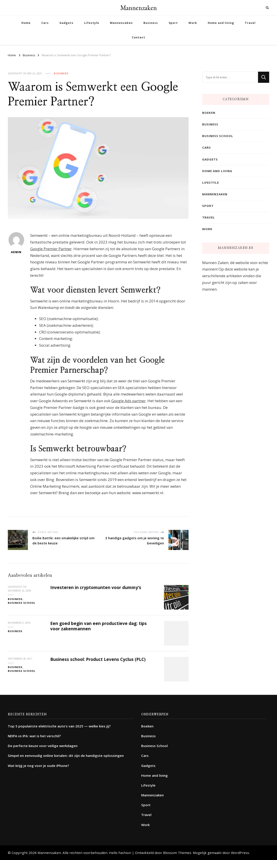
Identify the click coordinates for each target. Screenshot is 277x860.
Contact (138, 37)
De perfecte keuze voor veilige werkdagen (43, 745)
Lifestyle (91, 23)
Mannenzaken (138, 7)
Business (150, 23)
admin (16, 243)
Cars (45, 23)
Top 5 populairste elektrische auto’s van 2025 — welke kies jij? (59, 726)
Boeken (208, 113)
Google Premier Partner (51, 248)
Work (193, 23)
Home (26, 23)
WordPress (240, 852)
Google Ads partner (128, 400)
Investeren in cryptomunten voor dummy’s (95, 587)
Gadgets (66, 23)
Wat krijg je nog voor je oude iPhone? (38, 765)
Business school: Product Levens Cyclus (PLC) (98, 659)
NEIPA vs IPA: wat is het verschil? (34, 736)
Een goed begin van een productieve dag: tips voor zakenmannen (98, 626)
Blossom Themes (177, 852)
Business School (21, 602)
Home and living (221, 23)
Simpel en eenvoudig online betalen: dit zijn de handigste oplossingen (66, 755)
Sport (173, 23)
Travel (250, 23)
